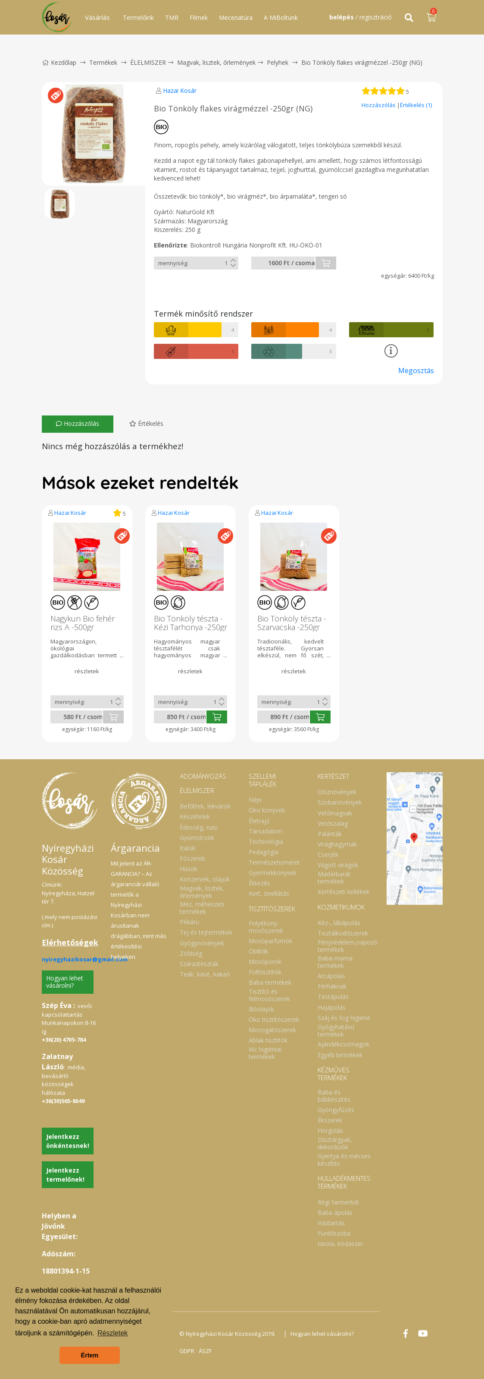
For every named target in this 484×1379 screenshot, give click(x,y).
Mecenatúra (236, 17)
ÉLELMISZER (148, 62)
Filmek (199, 17)
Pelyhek (277, 62)
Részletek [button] (112, 1333)
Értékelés (146, 423)
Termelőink (138, 17)
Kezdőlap (59, 62)
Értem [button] (90, 1355)
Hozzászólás (379, 105)
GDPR (186, 1351)
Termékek (103, 62)
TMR (171, 17)
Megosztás (416, 370)
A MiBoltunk (281, 17)
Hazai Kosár (180, 90)
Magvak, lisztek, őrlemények (216, 62)
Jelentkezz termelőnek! (65, 1174)
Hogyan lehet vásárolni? (64, 981)
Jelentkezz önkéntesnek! (67, 1141)
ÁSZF (205, 1351)
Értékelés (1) (416, 105)
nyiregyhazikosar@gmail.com (85, 959)
